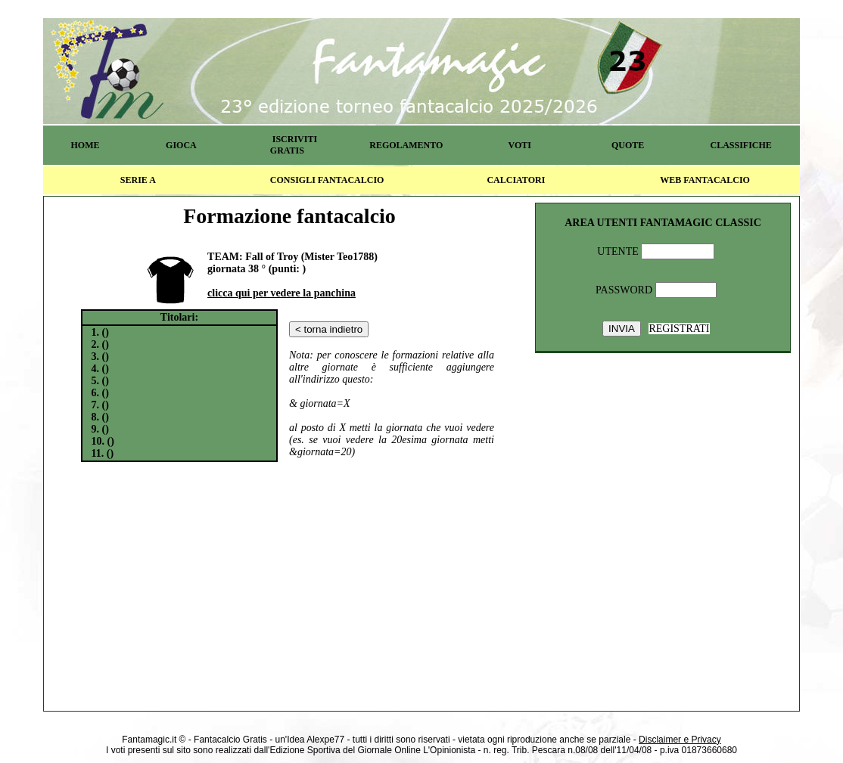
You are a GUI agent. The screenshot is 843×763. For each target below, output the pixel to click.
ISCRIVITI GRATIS (293, 145)
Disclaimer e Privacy (680, 739)
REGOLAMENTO (406, 145)
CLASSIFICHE (741, 145)
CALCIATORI (516, 180)
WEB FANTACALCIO (705, 180)
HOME (84, 145)
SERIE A (138, 180)
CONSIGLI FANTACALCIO (327, 180)
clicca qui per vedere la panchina (281, 293)
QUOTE (627, 145)
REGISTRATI (679, 328)
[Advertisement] (290, 584)
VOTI (520, 145)
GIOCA (181, 145)
